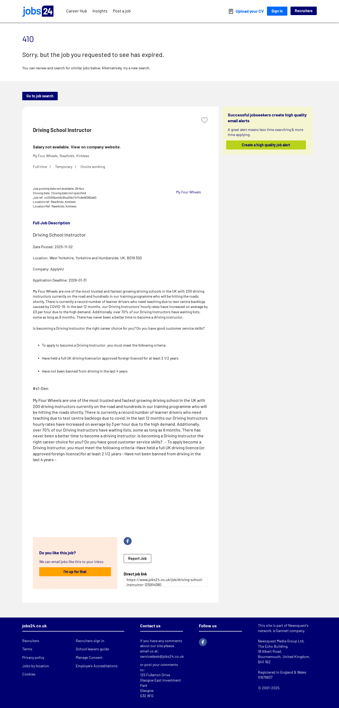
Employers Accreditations (97, 666)
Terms (27, 649)
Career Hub (76, 10)
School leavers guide (92, 649)
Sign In (277, 11)
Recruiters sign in (90, 640)
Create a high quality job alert (266, 145)
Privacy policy (33, 657)
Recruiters (304, 10)
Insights (100, 10)
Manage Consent (89, 657)
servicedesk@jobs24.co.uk (162, 656)
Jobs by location (35, 666)
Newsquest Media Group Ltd (281, 641)
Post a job (122, 10)
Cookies (28, 674)
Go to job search (39, 96)
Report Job (137, 558)
